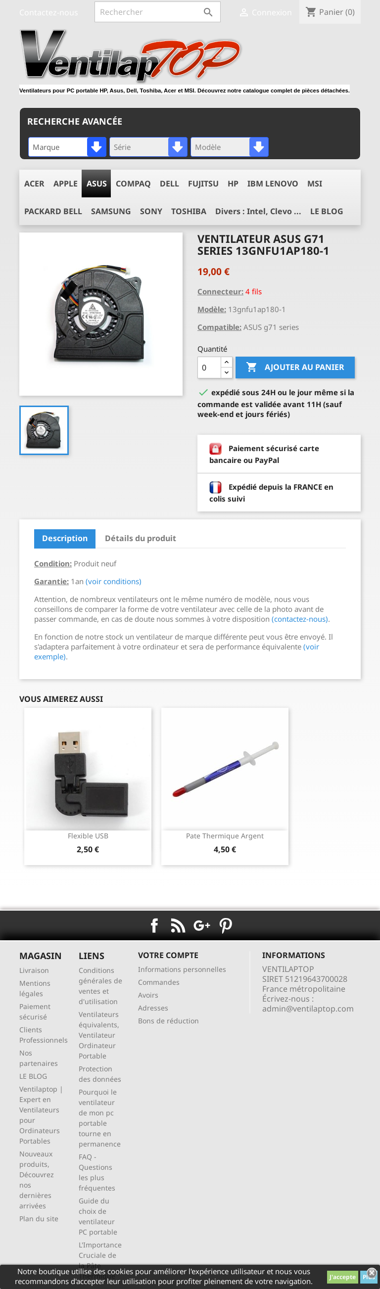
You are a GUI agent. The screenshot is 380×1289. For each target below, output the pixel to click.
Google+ (202, 925)
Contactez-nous (48, 12)
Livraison (34, 970)
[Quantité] (209, 367)
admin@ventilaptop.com (308, 1008)
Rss (178, 925)
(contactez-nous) (300, 619)
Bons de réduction (168, 1020)
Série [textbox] (122, 147)
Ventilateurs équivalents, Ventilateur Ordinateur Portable (99, 1035)
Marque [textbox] (46, 147)
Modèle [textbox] (208, 147)
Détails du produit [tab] (140, 538)
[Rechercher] (158, 11)
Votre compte (168, 955)
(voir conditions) (114, 581)
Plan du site (38, 1218)
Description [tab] (65, 538)
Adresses (153, 1008)
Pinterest (226, 925)
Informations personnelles (182, 969)
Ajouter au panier (295, 367)
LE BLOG (33, 1076)
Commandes (159, 982)
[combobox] (67, 147)
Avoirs (148, 995)
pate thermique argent (225, 835)
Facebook (154, 925)
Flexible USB (88, 835)
